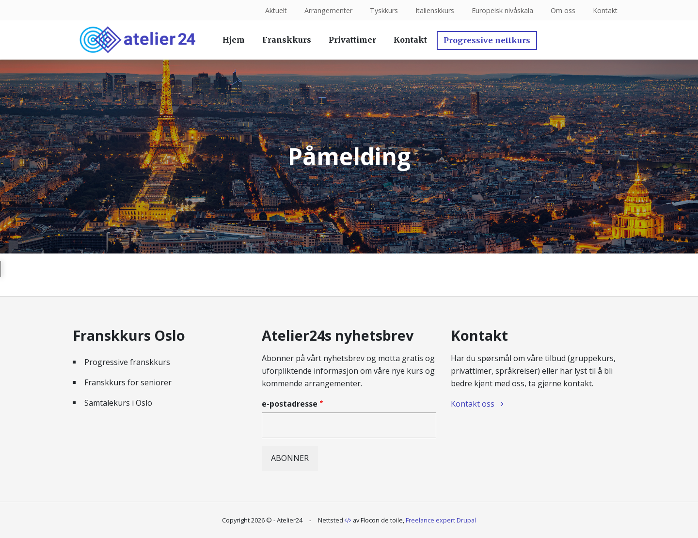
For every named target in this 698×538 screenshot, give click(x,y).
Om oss (562, 10)
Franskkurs (286, 40)
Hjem (233, 40)
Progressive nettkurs (487, 40)
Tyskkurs (382, 10)
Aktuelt (273, 10)
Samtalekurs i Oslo (118, 402)
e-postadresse (289, 403)
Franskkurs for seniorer (128, 382)
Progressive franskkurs (127, 362)
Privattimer (352, 40)
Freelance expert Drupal (441, 520)
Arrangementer (326, 10)
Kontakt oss (472, 403)
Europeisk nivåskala (501, 10)
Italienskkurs (433, 10)
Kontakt (605, 10)
